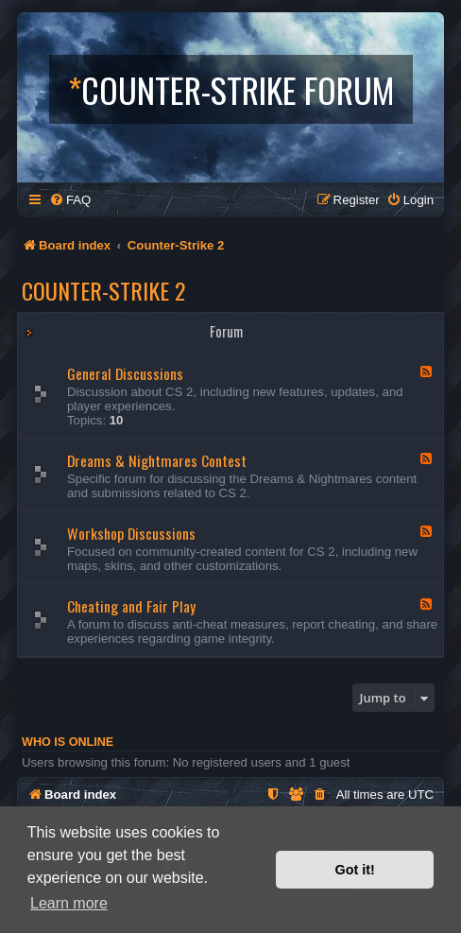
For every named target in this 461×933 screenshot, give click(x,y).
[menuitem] (70, 200)
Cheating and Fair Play (131, 606)
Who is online (67, 742)
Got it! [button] (355, 869)
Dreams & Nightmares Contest (157, 460)
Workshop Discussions (131, 533)
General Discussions (125, 373)
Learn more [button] (69, 903)
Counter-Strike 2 (103, 290)
